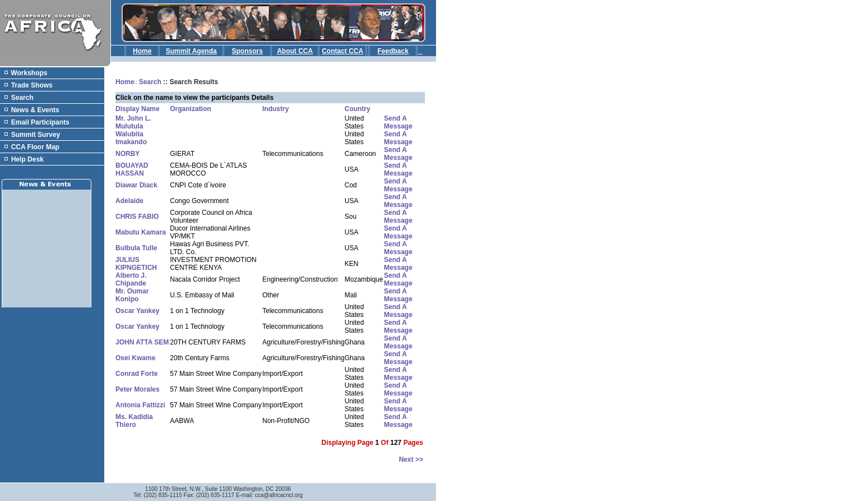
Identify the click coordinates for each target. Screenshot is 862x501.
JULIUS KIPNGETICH (136, 264)
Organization (190, 109)
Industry (275, 109)
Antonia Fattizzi (140, 405)
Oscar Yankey (137, 311)
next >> (411, 459)
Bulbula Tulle (136, 248)
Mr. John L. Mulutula (133, 122)
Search (150, 82)
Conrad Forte (136, 374)
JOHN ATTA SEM (142, 342)
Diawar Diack (136, 185)
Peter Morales (137, 389)
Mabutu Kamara (140, 232)
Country (357, 109)
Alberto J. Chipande (130, 279)
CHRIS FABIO (137, 216)
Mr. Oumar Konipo (132, 295)
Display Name (137, 109)
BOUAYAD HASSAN (131, 169)
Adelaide (129, 201)
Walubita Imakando (131, 138)
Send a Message (398, 122)
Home (124, 82)
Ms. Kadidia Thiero (134, 421)
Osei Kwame (135, 358)
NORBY (127, 154)
